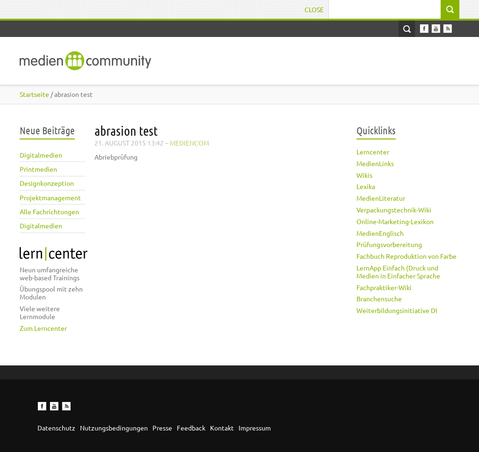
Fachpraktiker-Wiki (384, 287)
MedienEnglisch (380, 233)
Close (314, 9)
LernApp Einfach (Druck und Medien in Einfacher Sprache (398, 271)
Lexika (365, 186)
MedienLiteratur (380, 198)
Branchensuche (379, 298)
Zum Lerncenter (43, 328)
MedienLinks (375, 163)
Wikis (364, 175)
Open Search (407, 29)
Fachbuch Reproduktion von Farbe (406, 256)
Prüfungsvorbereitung (389, 244)
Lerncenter (372, 151)
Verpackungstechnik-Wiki (393, 209)
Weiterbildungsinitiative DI (396, 310)
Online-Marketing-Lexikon (395, 221)
